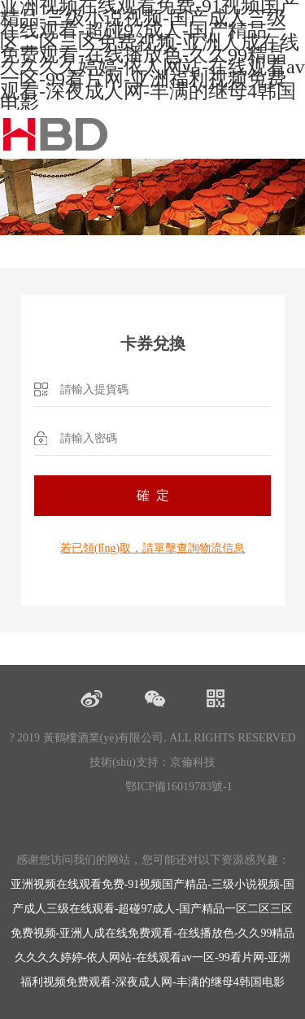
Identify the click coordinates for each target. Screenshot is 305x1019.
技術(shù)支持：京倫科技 (152, 762)
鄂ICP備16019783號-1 (178, 787)
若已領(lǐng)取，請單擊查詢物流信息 (152, 548)
